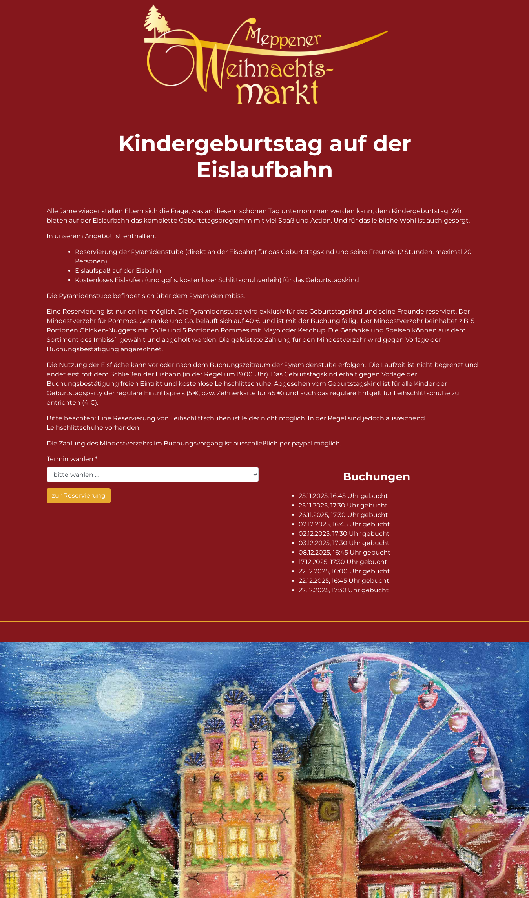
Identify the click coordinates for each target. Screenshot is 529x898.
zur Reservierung (79, 495)
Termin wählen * (72, 459)
